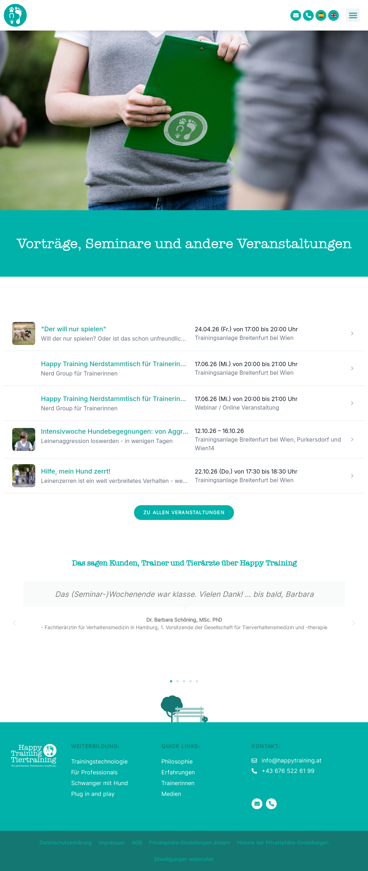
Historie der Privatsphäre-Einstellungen (282, 842)
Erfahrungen (178, 772)
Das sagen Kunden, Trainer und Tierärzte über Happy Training (184, 563)
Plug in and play (93, 793)
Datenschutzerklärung (66, 842)
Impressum (112, 842)
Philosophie (177, 761)
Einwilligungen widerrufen (184, 859)
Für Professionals (94, 772)
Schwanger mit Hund (99, 783)
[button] (353, 15)
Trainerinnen (177, 783)
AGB (137, 842)
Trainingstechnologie (99, 761)
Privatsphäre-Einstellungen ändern (189, 842)
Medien (171, 793)
